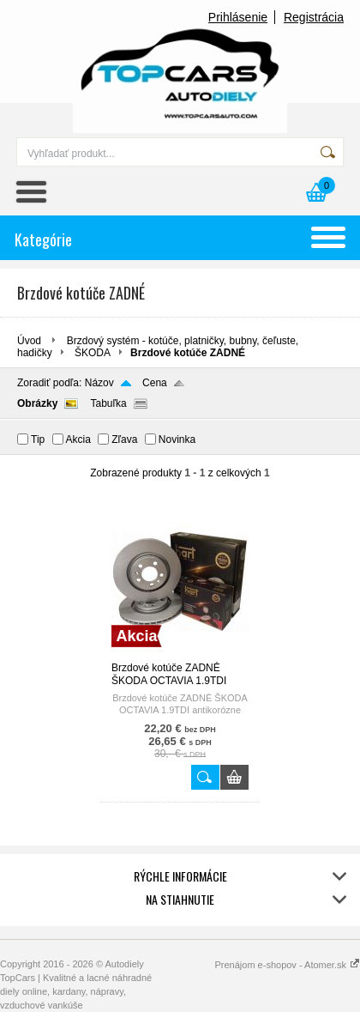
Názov (99, 383)
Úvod (29, 341)
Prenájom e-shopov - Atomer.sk (287, 965)
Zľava (124, 439)
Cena (154, 383)
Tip (38, 439)
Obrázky (37, 403)
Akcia (78, 439)
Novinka (177, 439)
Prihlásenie (237, 17)
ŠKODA (93, 353)
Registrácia (314, 17)
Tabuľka (108, 403)
